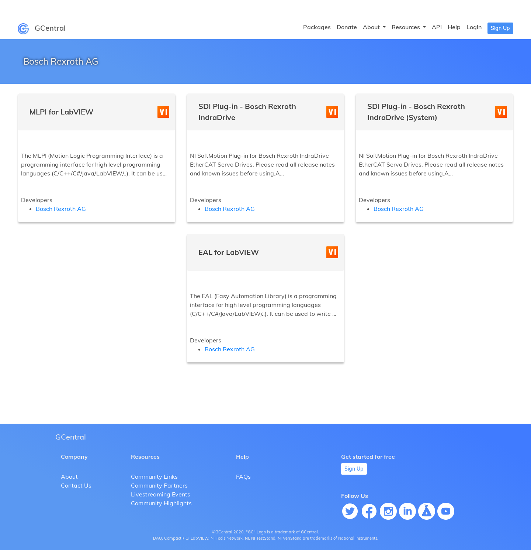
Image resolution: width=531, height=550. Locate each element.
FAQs (243, 476)
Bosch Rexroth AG (61, 208)
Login (474, 27)
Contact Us (76, 485)
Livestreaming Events (160, 494)
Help (454, 27)
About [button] (372, 27)
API (437, 27)
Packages (317, 27)
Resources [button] (406, 27)
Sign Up (500, 28)
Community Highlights (161, 503)
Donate (347, 27)
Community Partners (159, 485)
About (69, 476)
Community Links (154, 476)
